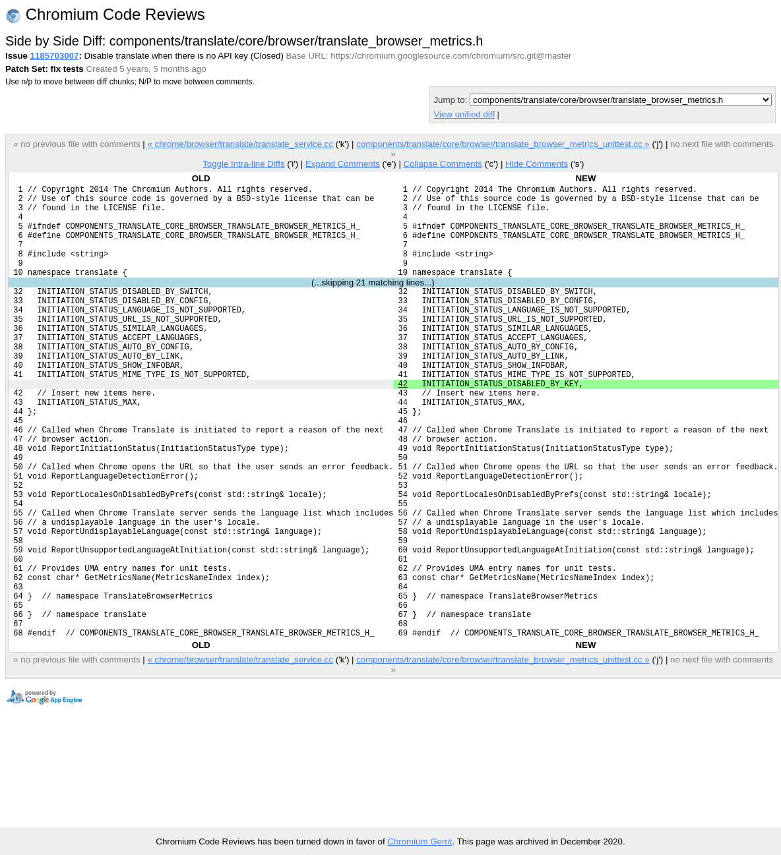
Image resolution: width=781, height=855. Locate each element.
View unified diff (463, 114)
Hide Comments (536, 164)
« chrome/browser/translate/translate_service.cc (240, 144)
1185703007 (54, 56)
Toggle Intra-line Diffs (243, 164)
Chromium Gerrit (419, 841)
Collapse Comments (442, 164)
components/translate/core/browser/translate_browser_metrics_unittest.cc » (503, 144)
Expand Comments (342, 164)
